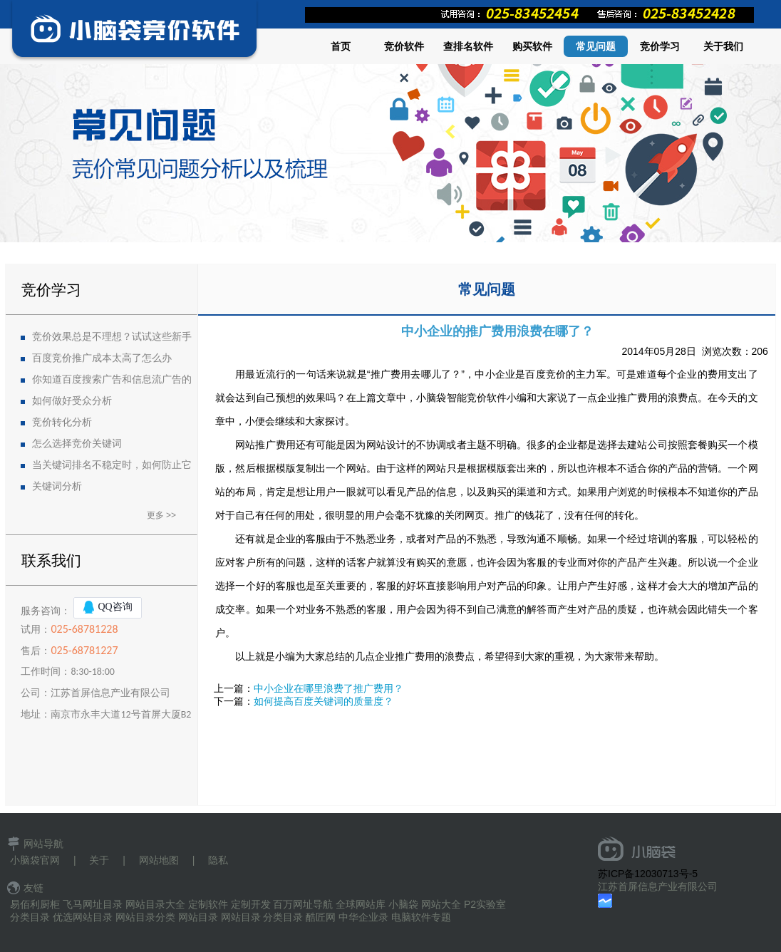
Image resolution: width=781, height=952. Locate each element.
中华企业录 (363, 917)
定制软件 (208, 904)
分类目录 (30, 917)
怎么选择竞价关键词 (77, 444)
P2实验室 (485, 904)
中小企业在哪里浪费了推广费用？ (328, 688)
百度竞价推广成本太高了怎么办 (102, 358)
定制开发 (251, 904)
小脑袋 (403, 904)
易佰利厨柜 (35, 904)
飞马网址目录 (93, 904)
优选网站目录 (83, 917)
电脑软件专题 (421, 917)
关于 (99, 860)
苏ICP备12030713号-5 (648, 873)
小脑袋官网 (35, 860)
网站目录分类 (145, 917)
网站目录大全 (155, 904)
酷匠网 (321, 917)
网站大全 (441, 904)
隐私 (218, 860)
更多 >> (161, 515)
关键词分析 (57, 486)
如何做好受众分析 (72, 401)
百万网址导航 (303, 904)
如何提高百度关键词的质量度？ (323, 701)
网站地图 (159, 860)
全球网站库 (361, 904)
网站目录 (198, 917)
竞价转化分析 (62, 422)
